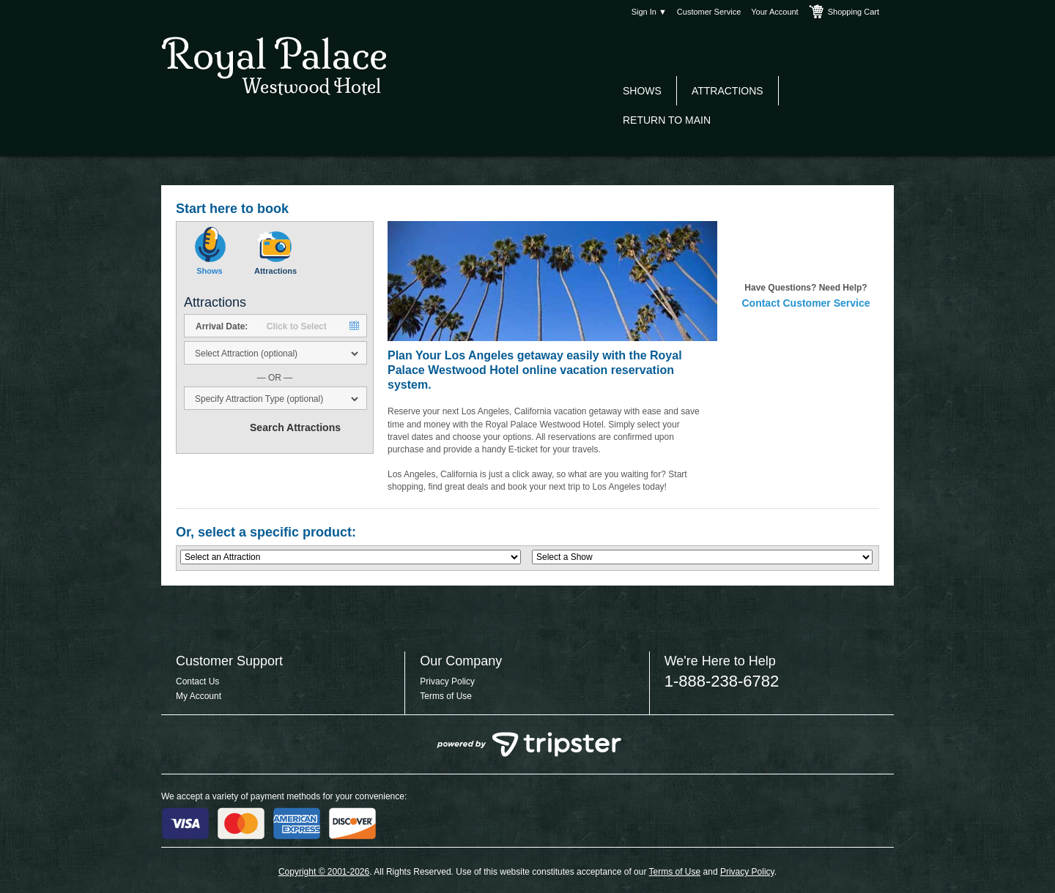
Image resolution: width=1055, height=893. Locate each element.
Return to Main (667, 120)
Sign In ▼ (649, 11)
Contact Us (197, 681)
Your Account (774, 11)
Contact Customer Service (805, 303)
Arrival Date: (222, 326)
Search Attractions (295, 427)
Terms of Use (446, 696)
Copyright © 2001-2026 (323, 872)
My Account (198, 696)
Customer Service (709, 11)
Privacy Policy (447, 681)
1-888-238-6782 (722, 681)
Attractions (727, 91)
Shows (642, 91)
